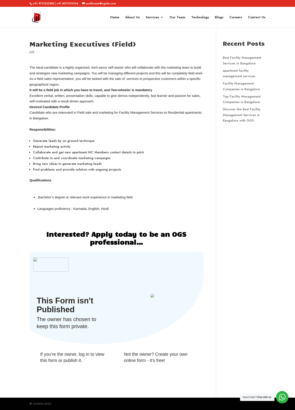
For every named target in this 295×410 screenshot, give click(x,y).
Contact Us (256, 18)
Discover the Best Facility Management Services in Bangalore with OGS (241, 115)
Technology (200, 18)
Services (152, 18)
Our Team (177, 18)
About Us (132, 18)
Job (32, 52)
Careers (235, 18)
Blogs (219, 18)
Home (114, 18)
